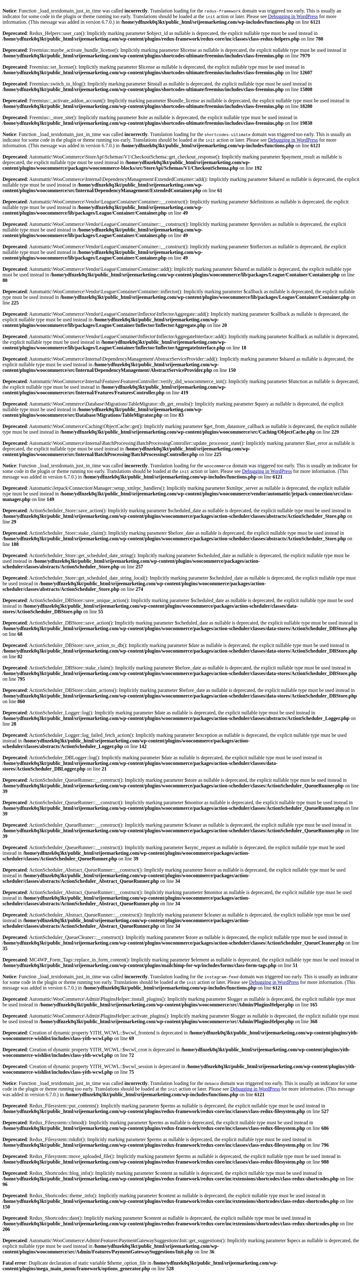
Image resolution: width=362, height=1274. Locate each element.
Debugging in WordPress (293, 16)
